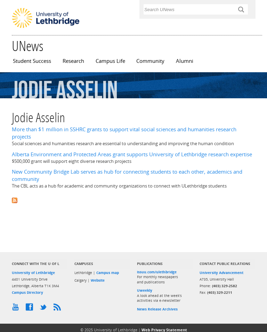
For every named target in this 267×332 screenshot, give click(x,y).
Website (98, 280)
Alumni (184, 61)
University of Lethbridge (33, 272)
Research (73, 61)
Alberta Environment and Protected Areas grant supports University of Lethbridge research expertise (132, 154)
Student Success (32, 61)
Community (150, 61)
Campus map (107, 272)
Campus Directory (27, 292)
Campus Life (110, 61)
